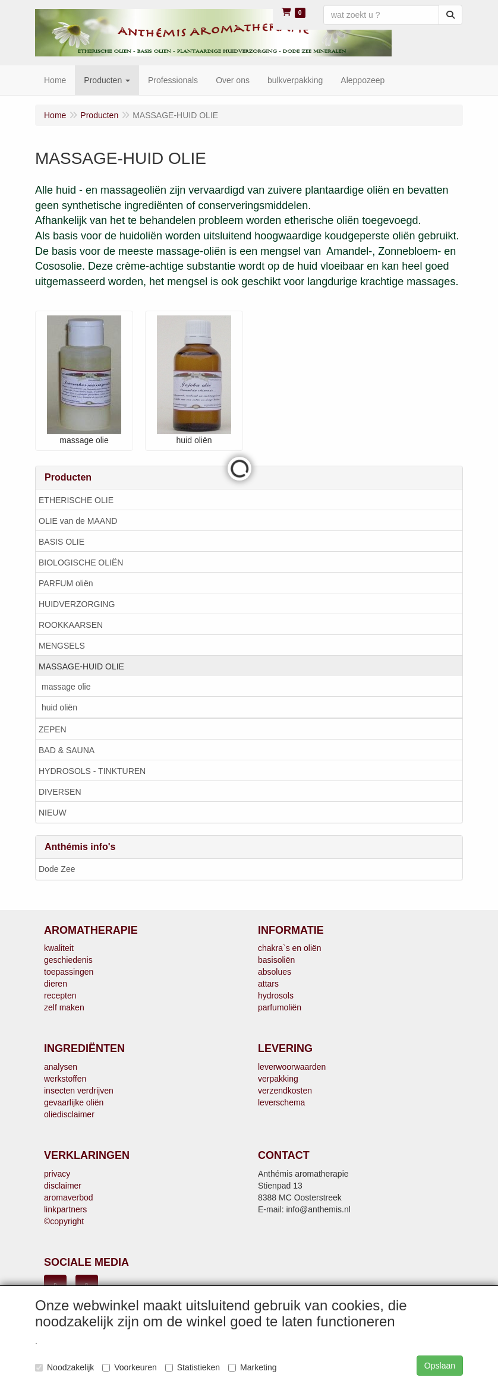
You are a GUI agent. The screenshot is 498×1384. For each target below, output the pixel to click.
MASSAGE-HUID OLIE (81, 666)
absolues (274, 972)
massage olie (66, 686)
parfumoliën (279, 1007)
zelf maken (64, 1007)
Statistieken (192, 1367)
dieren (55, 983)
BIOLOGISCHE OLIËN (81, 562)
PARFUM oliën (66, 583)
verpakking (278, 1078)
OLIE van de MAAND (78, 521)
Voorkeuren (129, 1367)
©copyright (64, 1221)
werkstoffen (65, 1078)
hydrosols (276, 995)
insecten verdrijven (79, 1090)
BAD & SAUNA (66, 750)
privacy (57, 1173)
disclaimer (62, 1185)
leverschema (281, 1102)
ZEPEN (53, 729)
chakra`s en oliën (290, 948)
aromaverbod (68, 1197)
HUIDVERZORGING (77, 604)
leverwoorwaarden (292, 1067)
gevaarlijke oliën (73, 1102)
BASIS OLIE (61, 541)
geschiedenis (68, 960)
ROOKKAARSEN (71, 625)
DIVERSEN (60, 792)
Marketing (252, 1367)
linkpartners (65, 1209)
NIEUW (53, 812)
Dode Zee (57, 869)
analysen (60, 1067)
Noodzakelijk (64, 1367)
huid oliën (59, 707)
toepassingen (68, 972)
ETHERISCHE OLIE (76, 500)
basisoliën (276, 960)
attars (268, 983)
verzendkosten (285, 1090)
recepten (60, 995)
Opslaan (439, 1365)
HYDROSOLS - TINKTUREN (92, 771)
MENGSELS (62, 645)
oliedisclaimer (69, 1114)
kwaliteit (59, 948)
